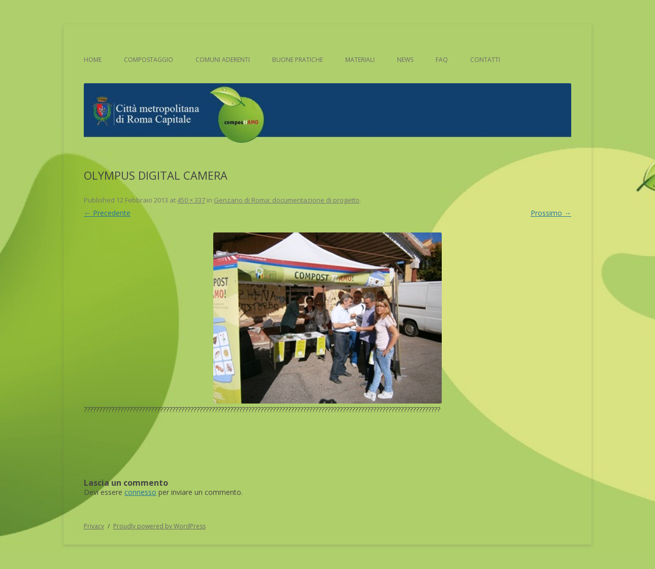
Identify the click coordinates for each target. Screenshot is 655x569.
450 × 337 (191, 200)
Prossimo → (551, 213)
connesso (140, 492)
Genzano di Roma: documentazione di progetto (286, 200)
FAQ (442, 59)
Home (93, 59)
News (405, 59)
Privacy (94, 526)
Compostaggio (148, 59)
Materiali (360, 59)
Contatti (485, 59)
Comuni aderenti (222, 59)
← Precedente (107, 213)
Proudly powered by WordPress (159, 526)
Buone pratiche (297, 59)
